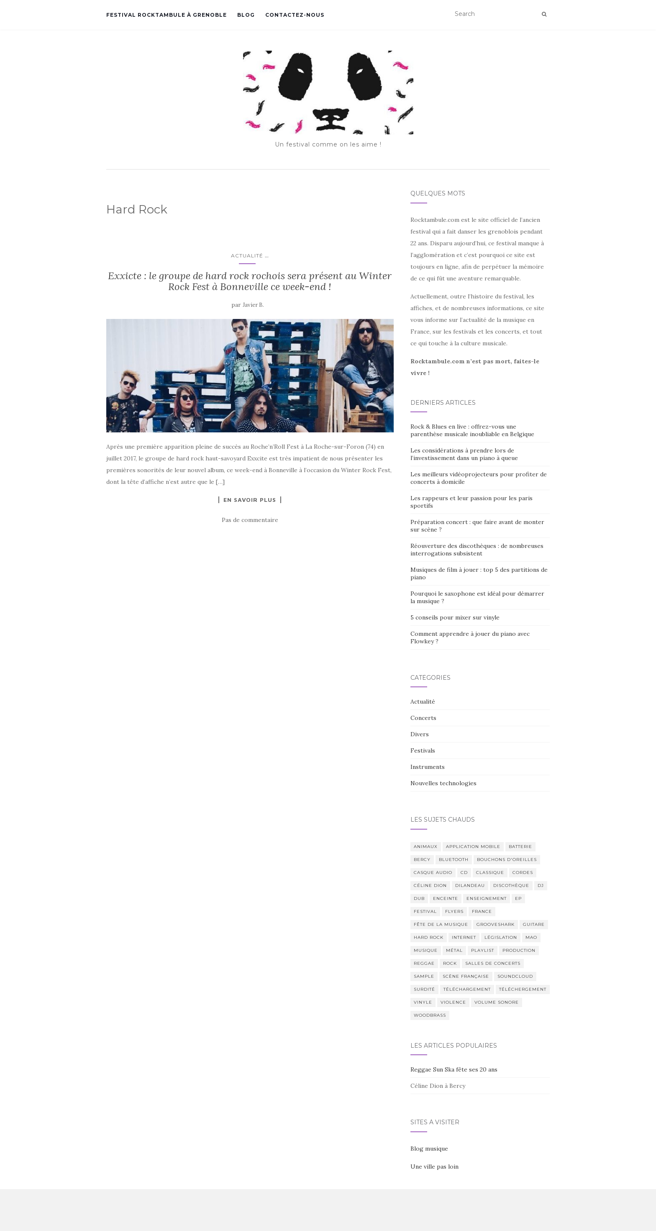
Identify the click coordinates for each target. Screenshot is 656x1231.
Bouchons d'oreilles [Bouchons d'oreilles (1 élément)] (507, 859)
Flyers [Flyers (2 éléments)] (454, 911)
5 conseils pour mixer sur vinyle (455, 617)
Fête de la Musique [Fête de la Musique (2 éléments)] (441, 924)
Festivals (422, 750)
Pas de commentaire (250, 520)
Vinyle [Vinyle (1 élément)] (423, 1002)
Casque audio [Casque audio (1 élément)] (433, 872)
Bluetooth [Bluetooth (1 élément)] (454, 859)
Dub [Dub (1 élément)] (419, 898)
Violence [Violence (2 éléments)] (453, 1002)
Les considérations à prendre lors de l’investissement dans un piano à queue (464, 454)
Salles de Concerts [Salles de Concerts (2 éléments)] (492, 963)
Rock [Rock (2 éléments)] (450, 963)
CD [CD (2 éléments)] (464, 872)
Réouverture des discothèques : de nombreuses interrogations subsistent (476, 549)
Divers (419, 734)
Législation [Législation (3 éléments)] (500, 937)
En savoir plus (249, 499)
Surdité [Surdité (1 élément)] (424, 989)
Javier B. (253, 304)
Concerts (423, 718)
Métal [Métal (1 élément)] (454, 950)
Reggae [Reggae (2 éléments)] (424, 963)
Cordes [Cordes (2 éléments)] (522, 872)
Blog (246, 15)
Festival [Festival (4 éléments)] (425, 911)
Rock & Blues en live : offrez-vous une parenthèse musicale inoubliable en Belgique (472, 430)
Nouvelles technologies (443, 783)
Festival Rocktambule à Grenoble (166, 15)
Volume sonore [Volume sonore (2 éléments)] (496, 1002)
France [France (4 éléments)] (482, 911)
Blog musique (429, 1148)
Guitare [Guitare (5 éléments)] (534, 924)
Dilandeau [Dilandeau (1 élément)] (470, 885)
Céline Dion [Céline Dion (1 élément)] (430, 885)
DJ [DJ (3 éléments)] (541, 885)
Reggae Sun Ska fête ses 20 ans (453, 1069)
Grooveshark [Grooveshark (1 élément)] (496, 924)
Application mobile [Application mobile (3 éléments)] (473, 846)
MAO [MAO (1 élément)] (531, 937)
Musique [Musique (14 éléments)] (426, 950)
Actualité (247, 255)
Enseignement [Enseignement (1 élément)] (486, 898)
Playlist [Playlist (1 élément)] (482, 950)
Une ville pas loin (434, 1166)
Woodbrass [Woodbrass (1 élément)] (430, 1015)
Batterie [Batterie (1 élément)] (520, 846)
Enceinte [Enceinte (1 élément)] (445, 898)
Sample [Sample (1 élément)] (424, 976)
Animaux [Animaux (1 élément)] (426, 846)
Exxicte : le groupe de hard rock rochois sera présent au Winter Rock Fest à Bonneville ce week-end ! (250, 281)
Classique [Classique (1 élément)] (490, 872)
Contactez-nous (294, 15)
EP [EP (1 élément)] (518, 898)
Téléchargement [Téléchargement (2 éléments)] (467, 989)
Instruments (427, 767)
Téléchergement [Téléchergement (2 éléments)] (522, 989)
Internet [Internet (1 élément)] (464, 937)
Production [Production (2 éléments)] (519, 950)
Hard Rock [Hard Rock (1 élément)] (428, 937)
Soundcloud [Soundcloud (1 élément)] (515, 976)
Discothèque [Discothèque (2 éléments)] (511, 885)
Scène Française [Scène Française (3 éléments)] (466, 976)
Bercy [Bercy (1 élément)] (422, 859)
